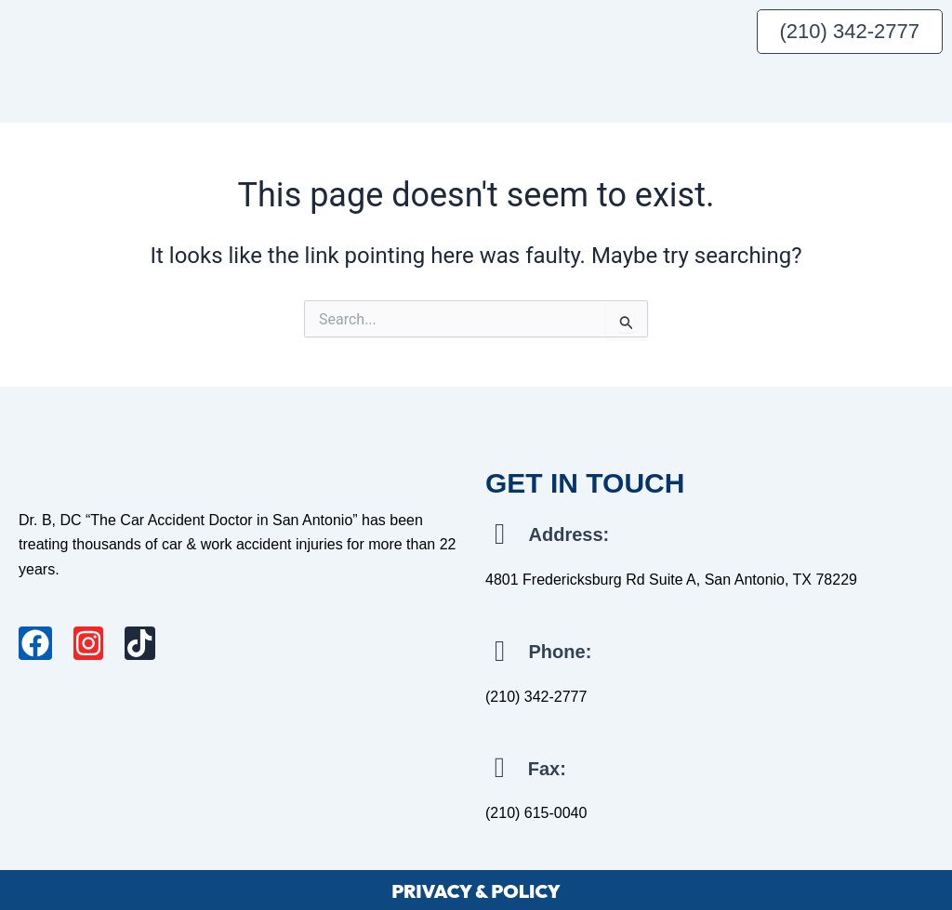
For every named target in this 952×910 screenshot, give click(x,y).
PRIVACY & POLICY (476, 888)
